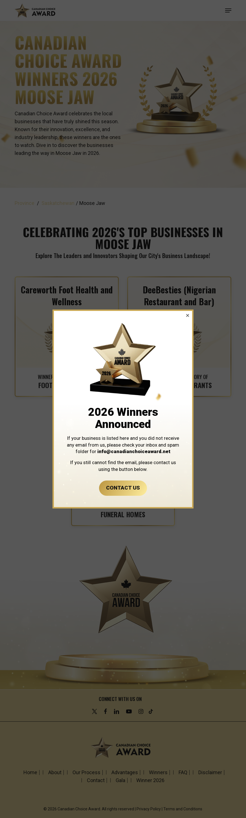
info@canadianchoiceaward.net (133, 451)
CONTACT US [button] (123, 487)
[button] (187, 315)
